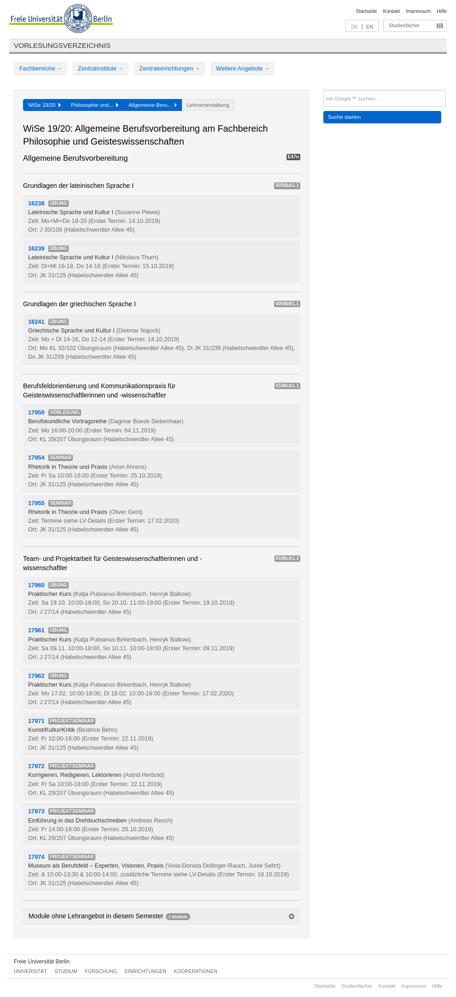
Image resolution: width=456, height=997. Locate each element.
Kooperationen (195, 971)
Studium (65, 971)
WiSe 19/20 (44, 105)
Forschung (101, 971)
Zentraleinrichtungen (169, 68)
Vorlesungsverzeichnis (62, 45)
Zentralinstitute (100, 68)
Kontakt (391, 11)
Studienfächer (404, 25)
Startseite (366, 11)
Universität (30, 971)
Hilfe (442, 11)
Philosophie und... (94, 105)
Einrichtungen (146, 971)
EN (369, 26)
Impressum (418, 11)
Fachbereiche (40, 68)
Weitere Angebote (242, 68)
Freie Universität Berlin (42, 961)
